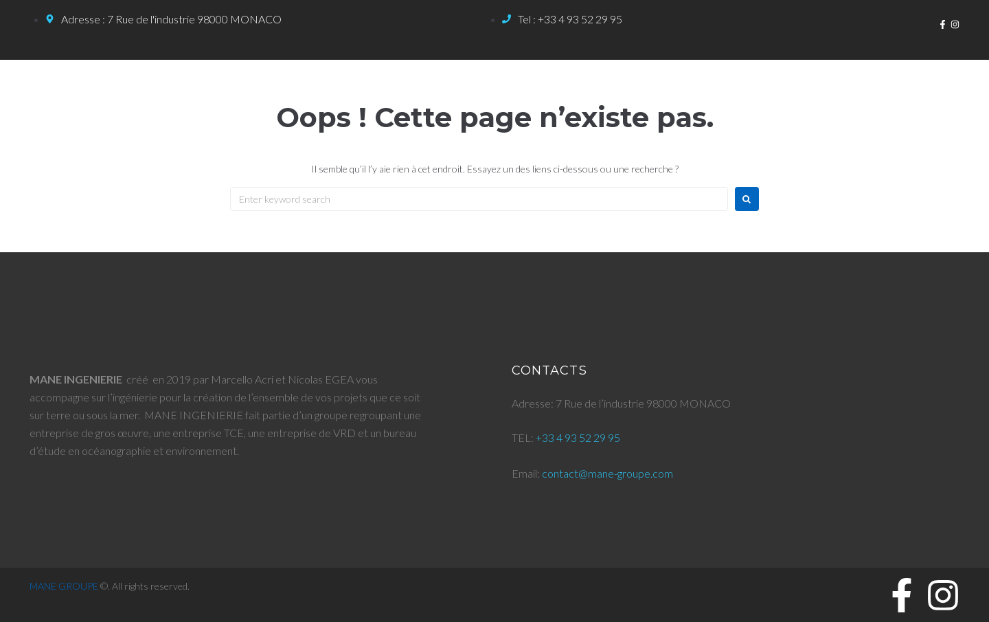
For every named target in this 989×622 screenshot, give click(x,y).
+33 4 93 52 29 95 (578, 437)
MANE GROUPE (64, 586)
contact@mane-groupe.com (607, 473)
